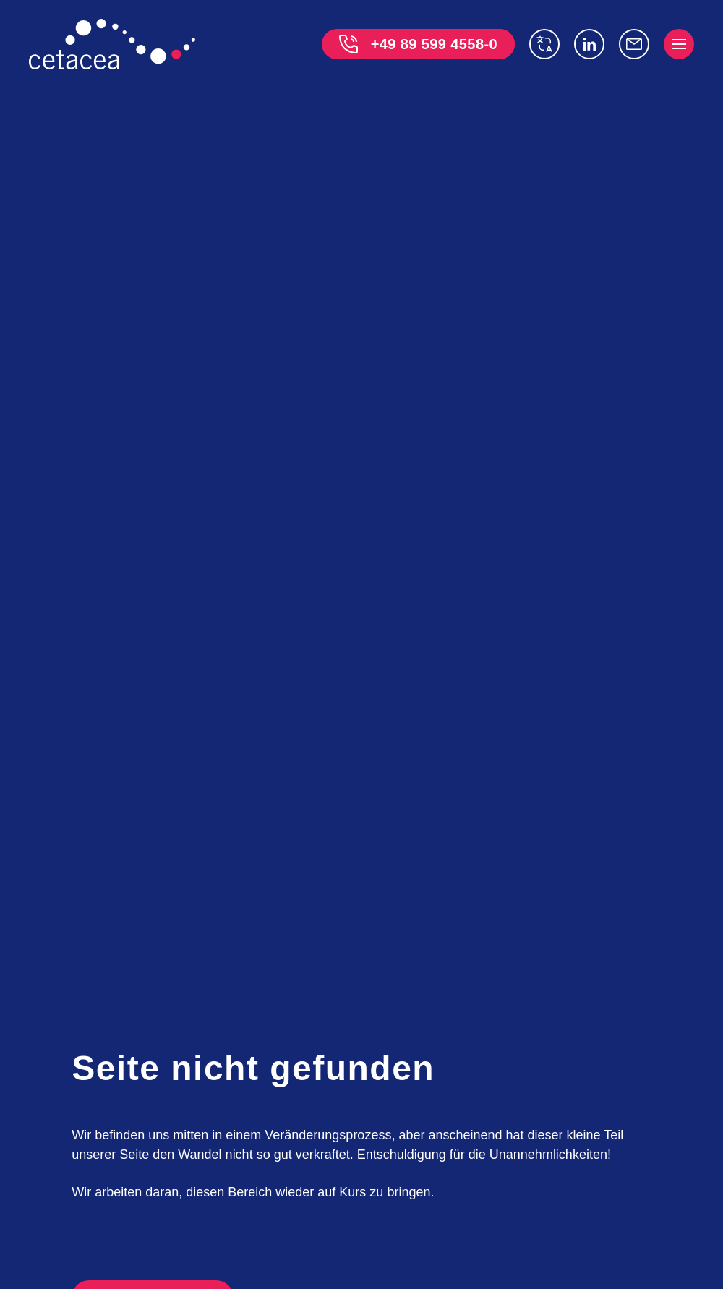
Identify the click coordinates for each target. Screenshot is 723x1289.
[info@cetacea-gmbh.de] (634, 44)
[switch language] (544, 44)
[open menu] (679, 44)
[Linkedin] (589, 44)
